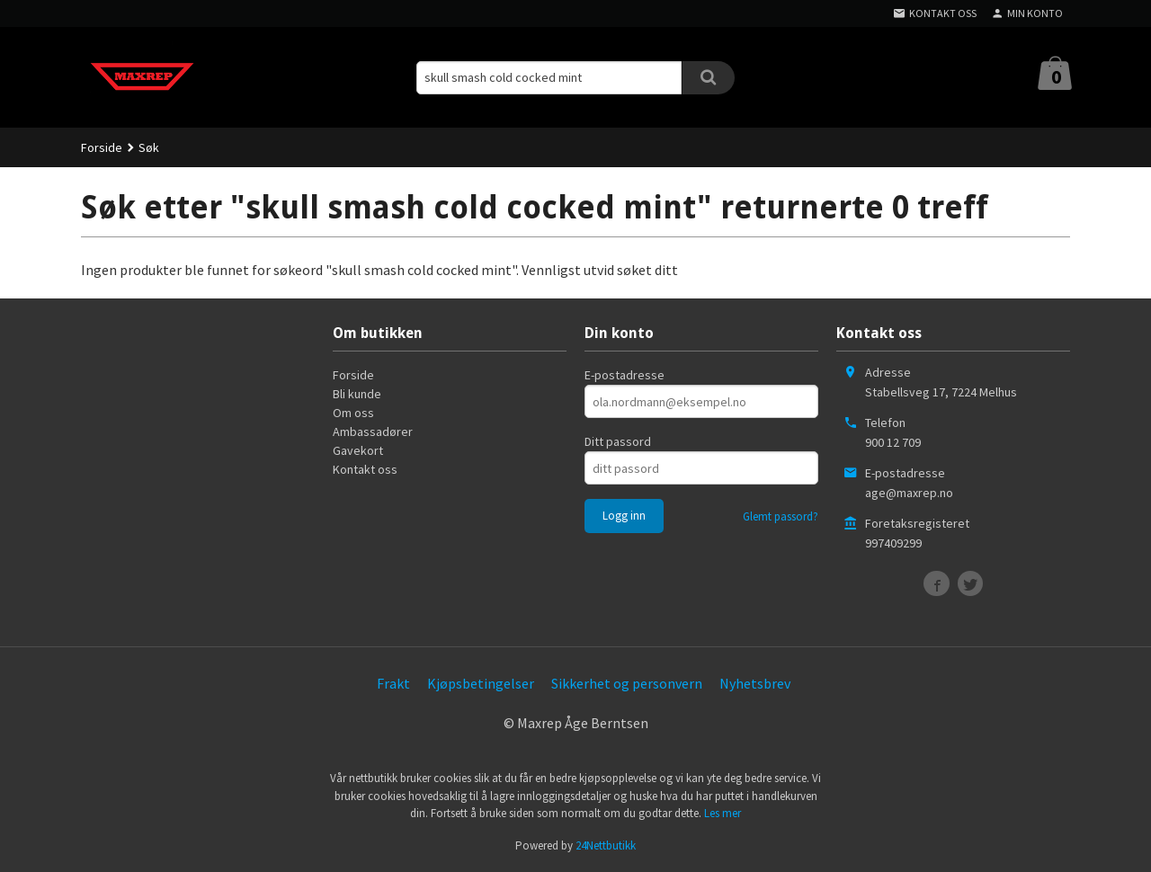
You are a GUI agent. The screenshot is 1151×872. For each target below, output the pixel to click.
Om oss (353, 413)
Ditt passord (617, 441)
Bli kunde (357, 394)
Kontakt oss (365, 469)
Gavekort (358, 450)
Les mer (722, 813)
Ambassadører (373, 431)
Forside (101, 147)
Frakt (393, 683)
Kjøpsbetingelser (480, 683)
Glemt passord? (780, 516)
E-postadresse (624, 375)
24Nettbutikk (606, 845)
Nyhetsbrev (754, 683)
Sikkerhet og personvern (626, 683)
